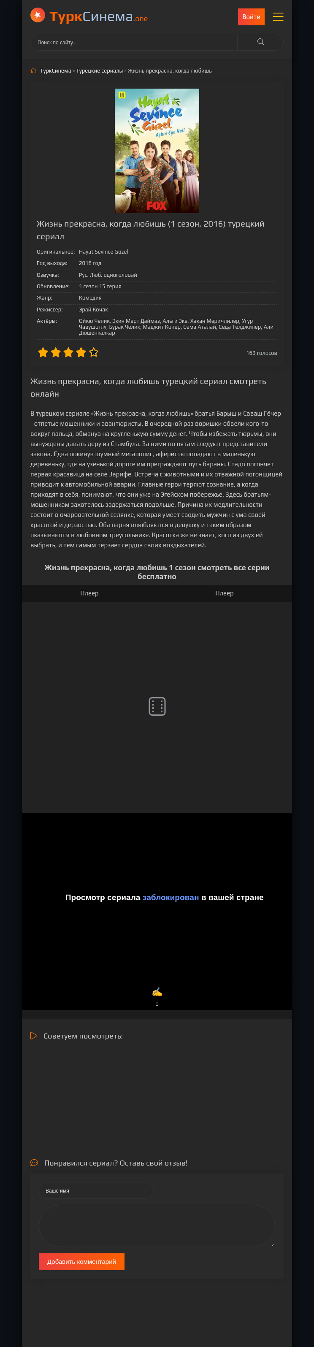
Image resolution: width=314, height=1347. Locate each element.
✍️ (156, 997)
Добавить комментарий (81, 1261)
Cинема (98, 16)
